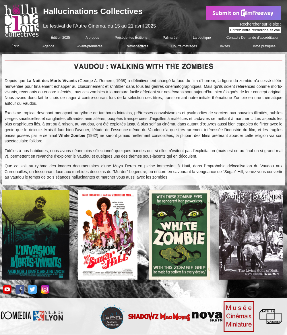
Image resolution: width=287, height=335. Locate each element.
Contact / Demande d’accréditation (252, 38)
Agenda (48, 46)
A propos (92, 38)
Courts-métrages (184, 46)
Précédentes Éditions (131, 38)
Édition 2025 (60, 38)
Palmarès (170, 38)
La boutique (202, 38)
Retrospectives (136, 46)
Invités (225, 46)
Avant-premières (89, 46)
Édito (15, 46)
